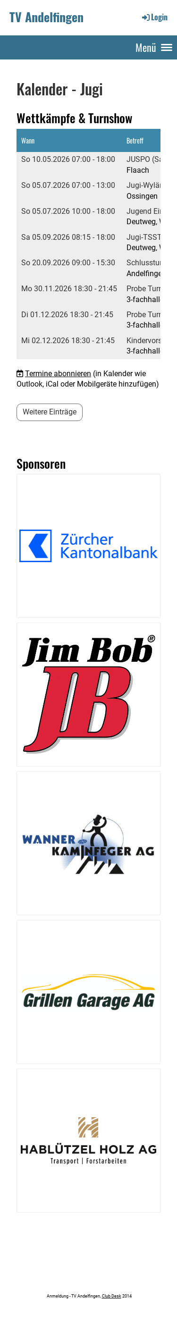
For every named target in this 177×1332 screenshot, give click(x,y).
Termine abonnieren (58, 373)
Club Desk (111, 1295)
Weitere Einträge (49, 411)
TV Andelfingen (46, 17)
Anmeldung (57, 1295)
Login (154, 17)
